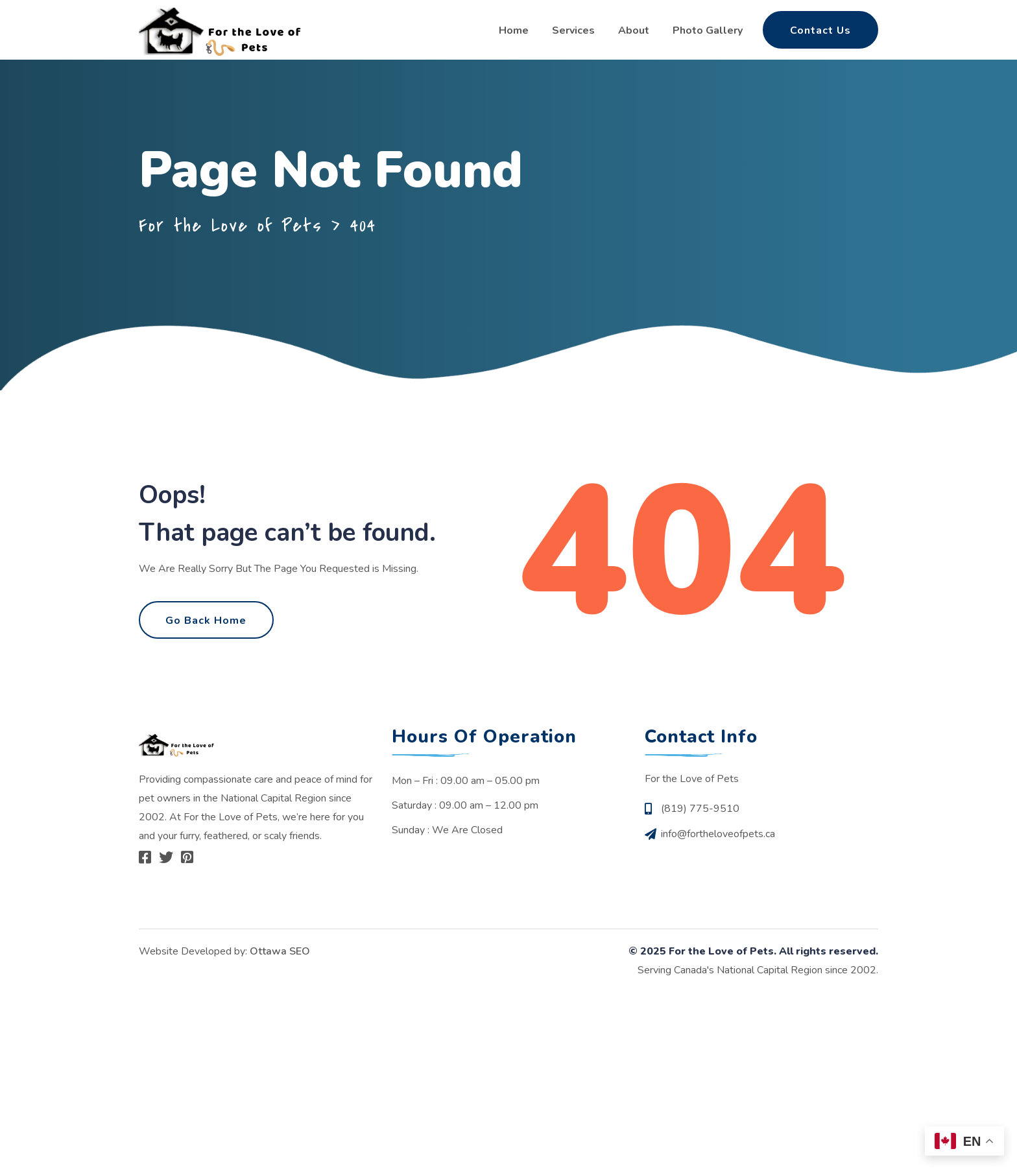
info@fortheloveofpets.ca (718, 851)
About (633, 30)
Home (514, 30)
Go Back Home (206, 630)
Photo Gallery (708, 30)
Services (573, 30)
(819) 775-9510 (700, 826)
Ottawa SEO (280, 969)
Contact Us (820, 30)
